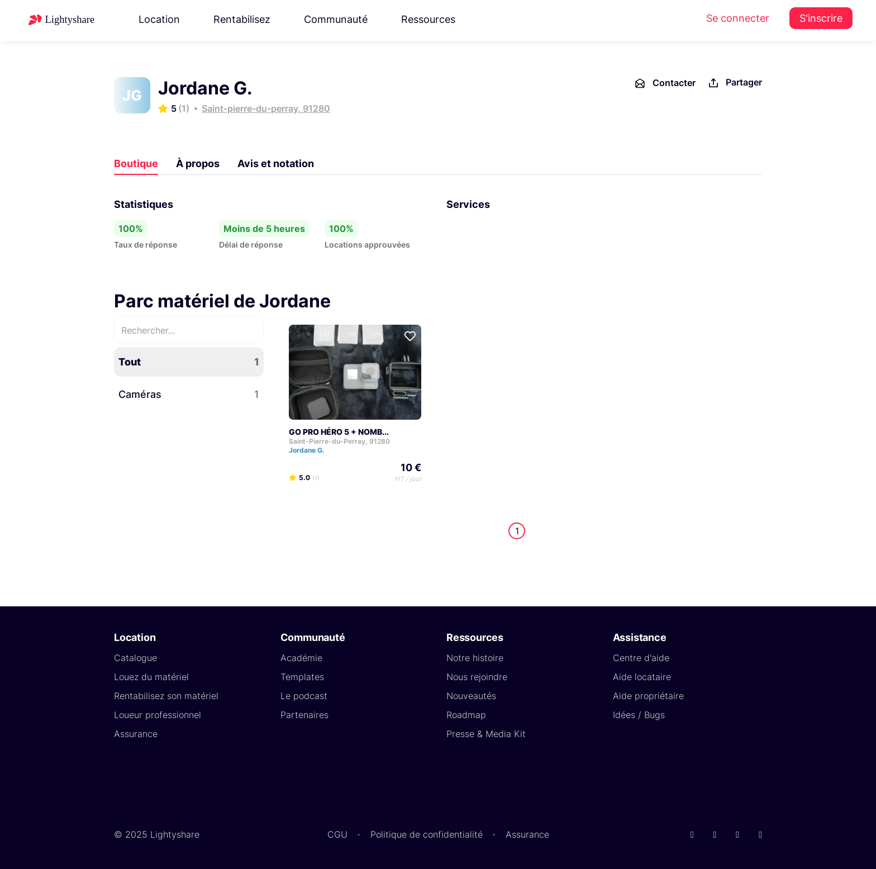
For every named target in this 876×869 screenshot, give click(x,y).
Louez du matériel (151, 676)
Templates (302, 676)
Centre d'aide (641, 657)
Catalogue (135, 657)
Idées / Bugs (639, 714)
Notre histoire (474, 657)
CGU (337, 834)
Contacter (665, 83)
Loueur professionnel (157, 714)
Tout (188, 362)
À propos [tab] (198, 163)
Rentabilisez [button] (241, 19)
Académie (301, 657)
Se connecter (737, 18)
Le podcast (303, 695)
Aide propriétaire (648, 695)
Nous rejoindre (476, 676)
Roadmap (466, 714)
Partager (734, 83)
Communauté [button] (336, 19)
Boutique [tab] (136, 163)
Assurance (136, 733)
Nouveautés (471, 695)
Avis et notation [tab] (275, 163)
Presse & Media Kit (486, 733)
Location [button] (159, 19)
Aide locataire (642, 676)
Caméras (188, 394)
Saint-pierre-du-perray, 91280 (266, 108)
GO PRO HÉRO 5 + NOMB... (339, 431)
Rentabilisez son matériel (166, 695)
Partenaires (304, 714)
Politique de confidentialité (426, 834)
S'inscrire (820, 18)
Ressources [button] (428, 19)
